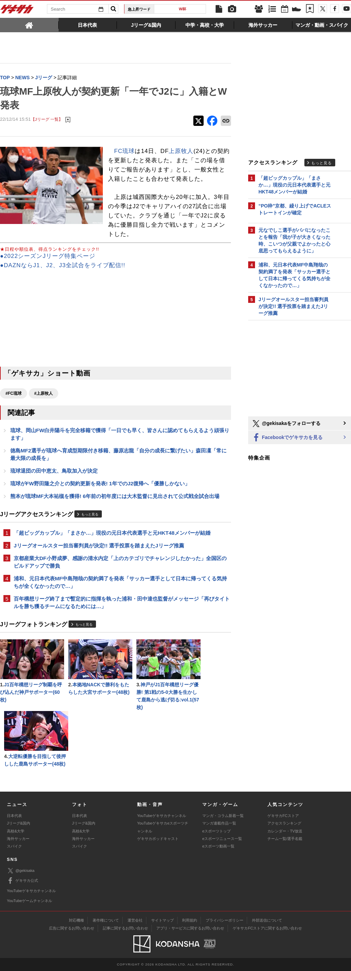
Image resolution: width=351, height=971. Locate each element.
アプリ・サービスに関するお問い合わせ (190, 928)
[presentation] (29, 25)
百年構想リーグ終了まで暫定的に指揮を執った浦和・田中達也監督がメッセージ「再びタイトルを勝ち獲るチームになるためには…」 (122, 602)
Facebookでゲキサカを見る (287, 438)
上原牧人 (181, 151)
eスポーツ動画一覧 (218, 846)
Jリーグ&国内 (18, 823)
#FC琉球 (13, 393)
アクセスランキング (284, 823)
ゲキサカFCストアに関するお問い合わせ (267, 928)
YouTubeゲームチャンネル (29, 901)
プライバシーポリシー (224, 920)
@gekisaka (21, 870)
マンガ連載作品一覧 (219, 823)
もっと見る (89, 514)
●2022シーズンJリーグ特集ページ (47, 256)
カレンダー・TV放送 (284, 831)
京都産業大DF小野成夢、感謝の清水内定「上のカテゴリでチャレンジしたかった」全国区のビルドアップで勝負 (120, 562)
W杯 (182, 9)
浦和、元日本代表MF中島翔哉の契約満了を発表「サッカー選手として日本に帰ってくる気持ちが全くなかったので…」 (120, 582)
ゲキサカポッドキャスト (158, 839)
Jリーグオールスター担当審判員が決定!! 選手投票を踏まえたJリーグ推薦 (99, 545)
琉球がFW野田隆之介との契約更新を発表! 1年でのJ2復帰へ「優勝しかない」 (100, 483)
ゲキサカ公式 (22, 880)
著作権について (106, 920)
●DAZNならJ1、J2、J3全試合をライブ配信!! (62, 265)
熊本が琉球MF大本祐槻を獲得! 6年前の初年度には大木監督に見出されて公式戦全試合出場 (114, 496)
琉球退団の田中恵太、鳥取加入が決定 (54, 471)
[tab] (29, 25)
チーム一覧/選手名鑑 (284, 839)
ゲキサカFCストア (283, 816)
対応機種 (76, 920)
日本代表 (14, 816)
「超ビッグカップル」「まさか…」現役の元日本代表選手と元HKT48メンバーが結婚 (112, 533)
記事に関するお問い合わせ (125, 928)
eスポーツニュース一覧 (222, 839)
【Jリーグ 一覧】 (47, 119)
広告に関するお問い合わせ (71, 928)
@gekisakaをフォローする (286, 423)
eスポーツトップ (216, 831)
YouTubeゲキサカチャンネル (161, 816)
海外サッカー (18, 839)
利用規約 (189, 920)
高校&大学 (15, 831)
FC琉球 (124, 151)
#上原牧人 (43, 393)
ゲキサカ (17, 11)
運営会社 (135, 920)
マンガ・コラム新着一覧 (223, 816)
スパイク (14, 846)
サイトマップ (162, 920)
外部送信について (267, 920)
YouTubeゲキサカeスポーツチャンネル (162, 827)
